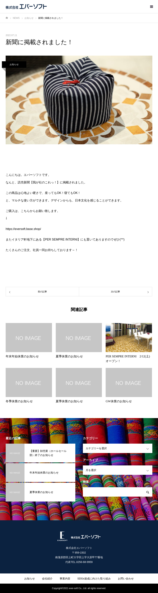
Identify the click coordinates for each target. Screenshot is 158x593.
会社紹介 (47, 578)
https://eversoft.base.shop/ (23, 229)
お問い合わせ (126, 578)
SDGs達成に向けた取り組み (94, 578)
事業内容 (65, 578)
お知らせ (14, 64)
